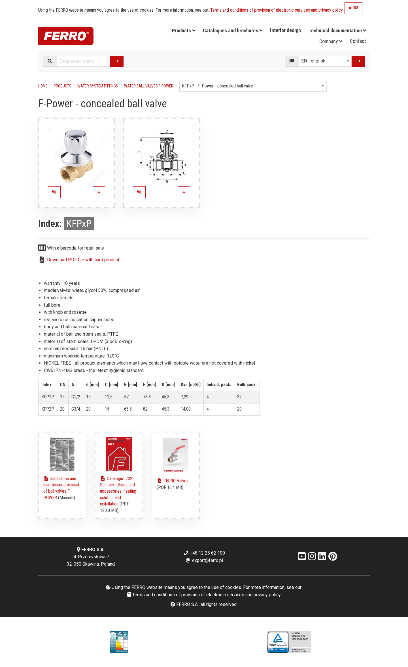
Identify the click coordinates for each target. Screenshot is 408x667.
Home (43, 86)
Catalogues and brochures (232, 31)
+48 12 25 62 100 (204, 553)
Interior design (285, 30)
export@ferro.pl (204, 560)
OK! (353, 8)
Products (183, 31)
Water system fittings (97, 86)
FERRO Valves (172, 481)
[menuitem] (183, 30)
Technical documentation (337, 31)
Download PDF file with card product (83, 259)
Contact (358, 41)
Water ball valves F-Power (148, 86)
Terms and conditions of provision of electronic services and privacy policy (276, 10)
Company (330, 41)
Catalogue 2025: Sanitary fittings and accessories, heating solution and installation (118, 491)
